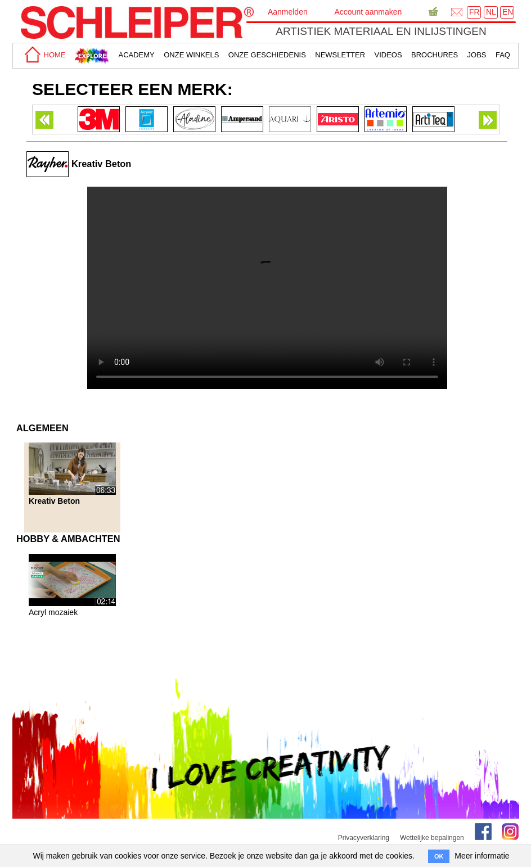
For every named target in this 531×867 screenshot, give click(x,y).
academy (136, 55)
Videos (388, 55)
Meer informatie (481, 855)
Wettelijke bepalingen (432, 838)
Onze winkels (191, 55)
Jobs (477, 55)
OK (439, 856)
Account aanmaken (368, 11)
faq (503, 55)
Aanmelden (288, 11)
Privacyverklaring (363, 838)
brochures (434, 55)
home (43, 55)
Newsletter (340, 55)
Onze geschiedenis (267, 55)
